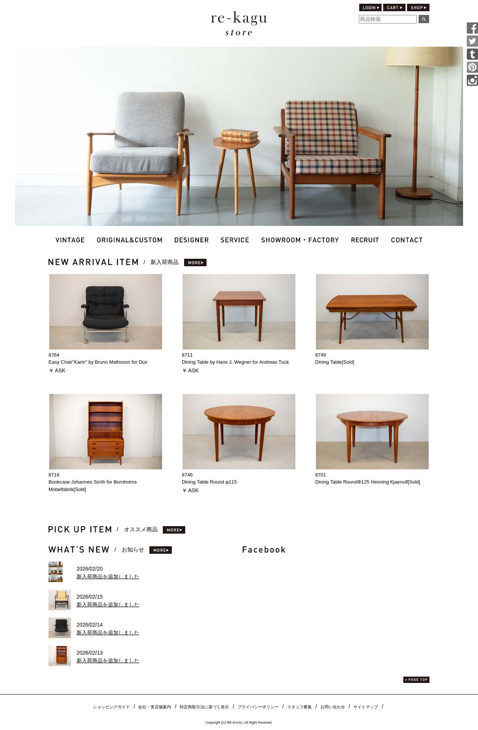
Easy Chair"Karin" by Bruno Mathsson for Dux (98, 362)
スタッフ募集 (299, 707)
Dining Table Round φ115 (209, 482)
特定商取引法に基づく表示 (204, 707)
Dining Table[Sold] (334, 362)
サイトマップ (365, 707)
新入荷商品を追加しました (108, 577)
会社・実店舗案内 (154, 707)
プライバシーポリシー (258, 707)
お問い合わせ (332, 707)
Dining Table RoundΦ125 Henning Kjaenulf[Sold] (367, 482)
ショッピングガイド (111, 707)
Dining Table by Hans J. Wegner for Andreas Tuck (235, 362)
